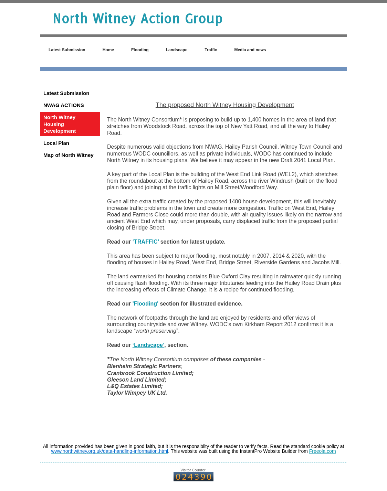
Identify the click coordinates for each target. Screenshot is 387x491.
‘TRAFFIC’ (146, 242)
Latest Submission (67, 49)
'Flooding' (145, 304)
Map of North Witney (68, 155)
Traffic (211, 49)
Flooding (140, 49)
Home (108, 49)
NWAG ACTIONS (63, 105)
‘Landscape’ (148, 345)
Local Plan (56, 143)
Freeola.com (322, 451)
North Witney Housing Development (59, 124)
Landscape (177, 49)
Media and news (250, 49)
